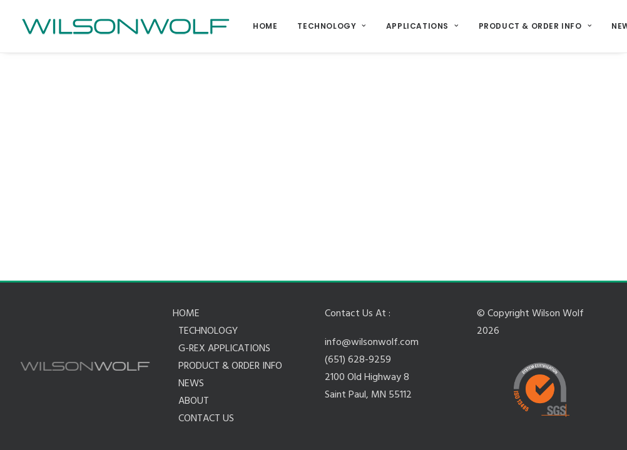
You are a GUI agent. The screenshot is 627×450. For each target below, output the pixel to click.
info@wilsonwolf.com (372, 342)
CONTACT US (206, 419)
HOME (265, 26)
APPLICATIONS (422, 26)
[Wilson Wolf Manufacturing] (125, 26)
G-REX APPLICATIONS (224, 349)
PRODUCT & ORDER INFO (535, 26)
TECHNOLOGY (331, 26)
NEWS (191, 384)
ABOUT (193, 401)
